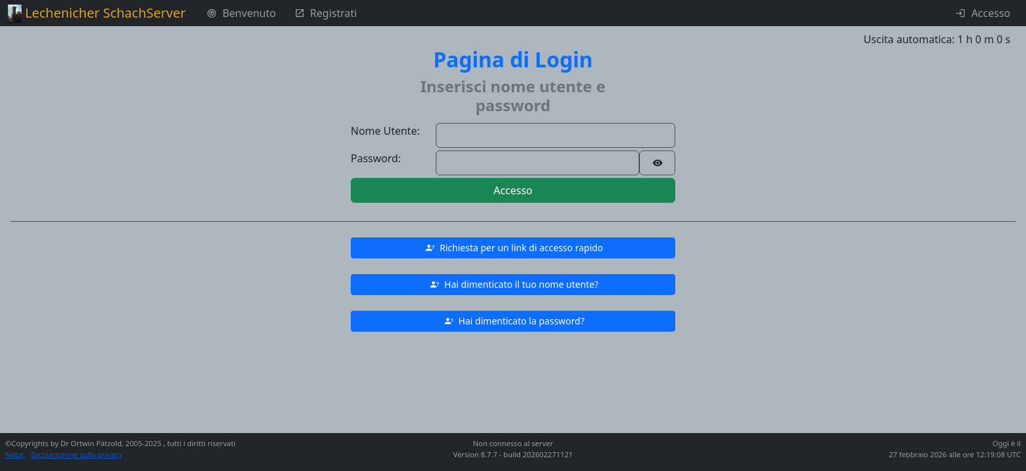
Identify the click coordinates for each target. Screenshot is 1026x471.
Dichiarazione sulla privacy (76, 454)
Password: (376, 158)
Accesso (513, 190)
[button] (513, 247)
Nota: (15, 454)
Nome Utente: (385, 131)
